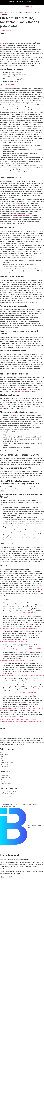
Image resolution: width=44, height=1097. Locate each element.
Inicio (1, 12)
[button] (31, 7)
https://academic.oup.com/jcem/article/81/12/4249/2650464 (18, 628)
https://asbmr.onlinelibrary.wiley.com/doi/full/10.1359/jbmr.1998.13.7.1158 (22, 675)
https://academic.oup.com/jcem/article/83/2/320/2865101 (17, 613)
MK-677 (6, 12)
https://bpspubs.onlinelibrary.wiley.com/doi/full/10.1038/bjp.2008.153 (20, 649)
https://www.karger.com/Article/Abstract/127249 (14, 641)
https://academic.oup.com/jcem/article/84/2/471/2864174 (17, 660)
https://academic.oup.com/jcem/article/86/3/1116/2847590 (18, 693)
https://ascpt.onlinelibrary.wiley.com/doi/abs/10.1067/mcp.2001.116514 (21, 708)
